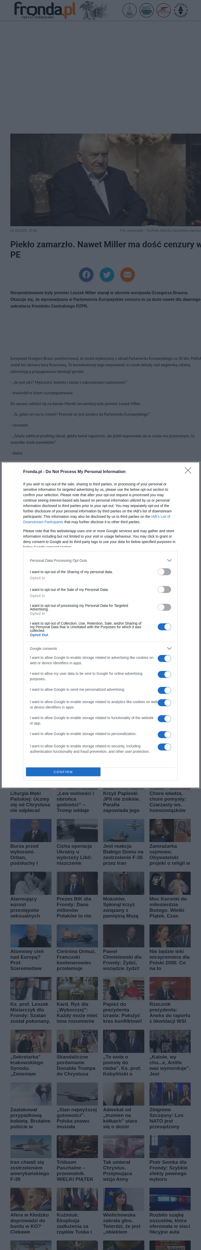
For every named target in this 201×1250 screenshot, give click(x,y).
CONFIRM (63, 772)
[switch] (164, 571)
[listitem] (100, 560)
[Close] (190, 472)
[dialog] (100, 625)
